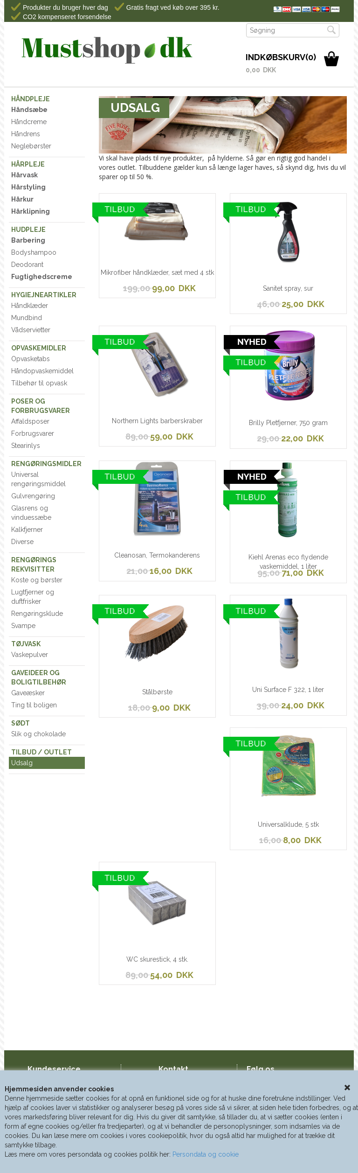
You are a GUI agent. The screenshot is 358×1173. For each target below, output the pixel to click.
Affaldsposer (30, 421)
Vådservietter (30, 330)
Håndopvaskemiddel (42, 371)
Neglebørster (31, 146)
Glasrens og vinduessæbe (31, 512)
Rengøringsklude (37, 613)
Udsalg (22, 763)
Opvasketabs (30, 359)
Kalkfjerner (27, 529)
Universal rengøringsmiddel (38, 479)
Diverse (22, 541)
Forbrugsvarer (32, 433)
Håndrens (25, 134)
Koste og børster (36, 580)
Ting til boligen (34, 705)
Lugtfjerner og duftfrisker (32, 596)
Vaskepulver (29, 654)
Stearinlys (25, 445)
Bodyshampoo (33, 252)
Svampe (23, 625)
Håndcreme (29, 122)
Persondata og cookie (205, 1154)
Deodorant (27, 264)
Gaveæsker (28, 693)
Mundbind (26, 317)
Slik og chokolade (38, 734)
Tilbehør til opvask (39, 383)
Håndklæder (29, 305)
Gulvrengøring (33, 496)
